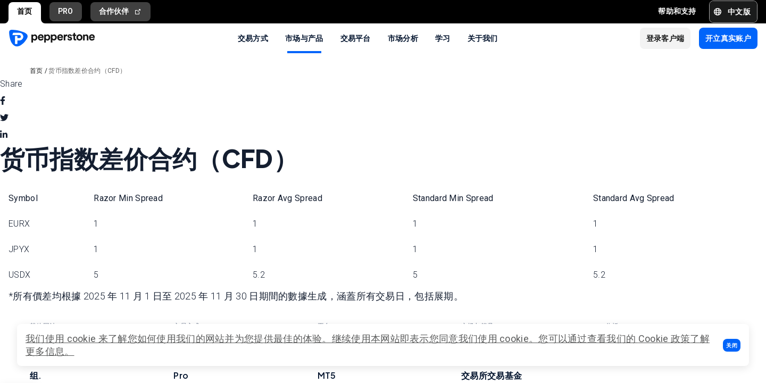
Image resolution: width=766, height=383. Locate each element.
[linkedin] (3, 135)
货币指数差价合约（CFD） (87, 70)
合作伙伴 (121, 11)
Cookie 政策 (664, 338)
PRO (65, 11)
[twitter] (4, 118)
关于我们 (483, 38)
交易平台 (355, 38)
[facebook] (2, 101)
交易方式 (253, 38)
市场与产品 (304, 38)
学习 (443, 38)
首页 (24, 11)
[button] (731, 345)
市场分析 (403, 38)
